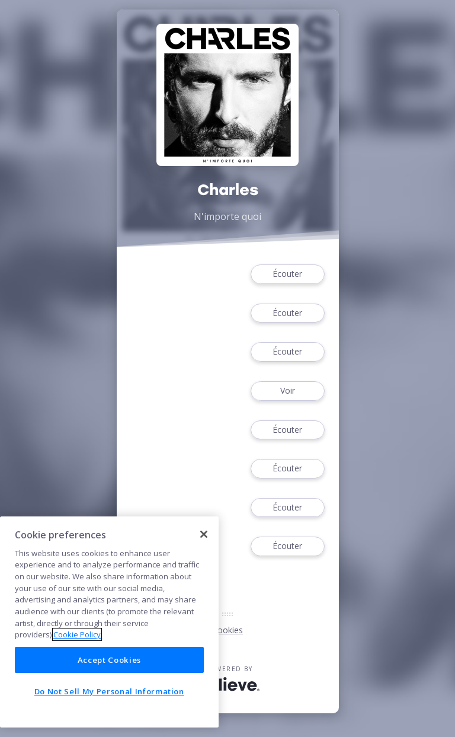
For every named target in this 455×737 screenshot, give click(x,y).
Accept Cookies (109, 660)
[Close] (204, 534)
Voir (287, 391)
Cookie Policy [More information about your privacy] (77, 634)
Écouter (287, 274)
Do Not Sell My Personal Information (109, 691)
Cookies (227, 630)
